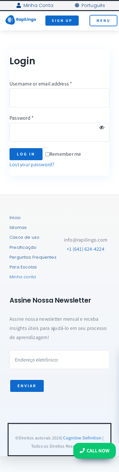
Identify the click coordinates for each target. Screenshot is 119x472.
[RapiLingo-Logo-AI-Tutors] (20, 17)
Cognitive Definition (82, 438)
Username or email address (41, 83)
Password (22, 118)
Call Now (94, 450)
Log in (26, 154)
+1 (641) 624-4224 (85, 249)
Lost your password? (32, 164)
